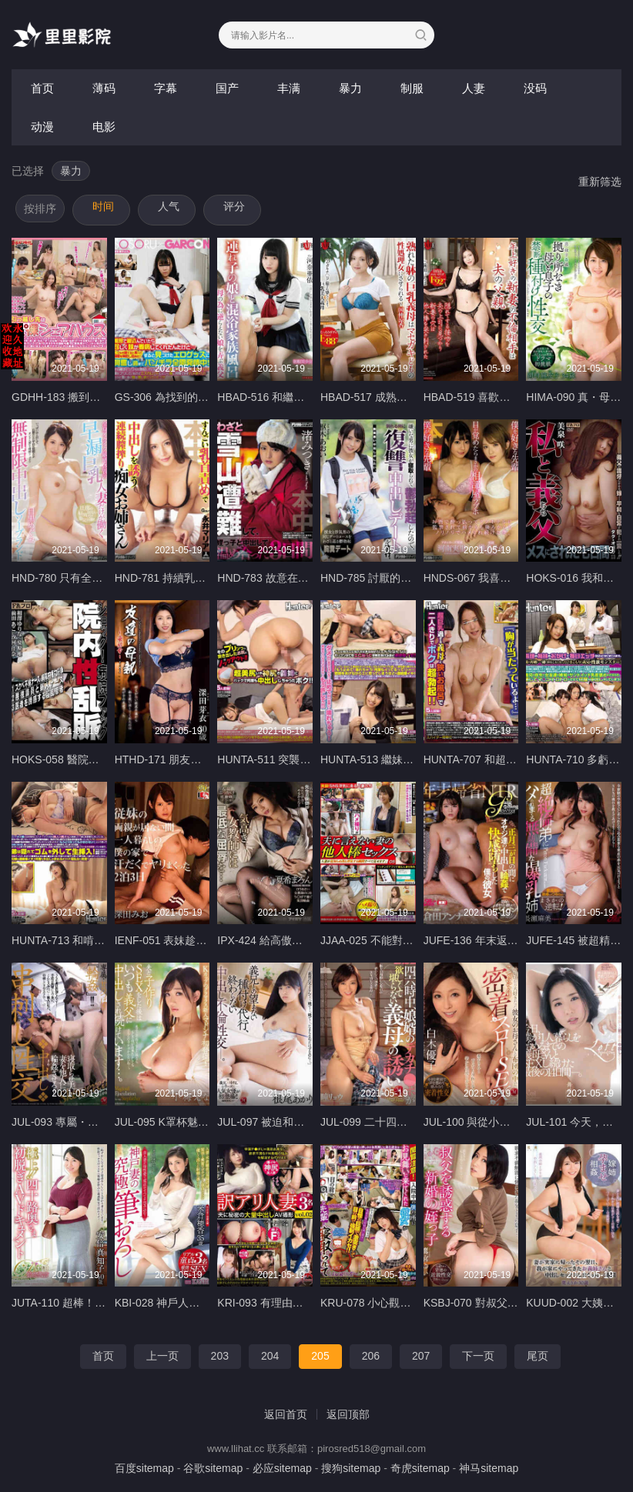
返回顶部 (348, 1414)
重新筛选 (599, 181)
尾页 (537, 1356)
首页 (42, 88)
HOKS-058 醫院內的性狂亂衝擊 (88, 759)
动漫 (42, 126)
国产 (227, 88)
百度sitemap (144, 1468)
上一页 (162, 1356)
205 (320, 1356)
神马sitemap (488, 1468)
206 (371, 1356)
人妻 (473, 88)
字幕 (165, 88)
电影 (104, 126)
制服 (412, 88)
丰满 (288, 88)
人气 (168, 206)
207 (421, 1356)
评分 (234, 206)
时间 (103, 206)
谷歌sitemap (213, 1468)
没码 (535, 88)
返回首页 (285, 1414)
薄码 (104, 88)
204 (270, 1356)
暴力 (350, 88)
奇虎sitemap (420, 1468)
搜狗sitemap (350, 1468)
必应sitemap (282, 1468)
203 (220, 1356)
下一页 (478, 1356)
